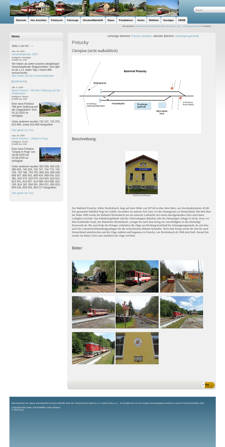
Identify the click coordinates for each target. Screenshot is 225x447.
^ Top (206, 385)
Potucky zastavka (141, 36)
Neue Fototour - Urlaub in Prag (29, 138)
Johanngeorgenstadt (187, 36)
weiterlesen (19, 81)
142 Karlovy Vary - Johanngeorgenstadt (183, 26)
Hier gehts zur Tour (23, 130)
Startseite (139, 26)
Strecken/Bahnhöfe (155, 26)
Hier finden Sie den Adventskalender (33, 75)
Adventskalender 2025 (25, 54)
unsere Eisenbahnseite (101, 8)
